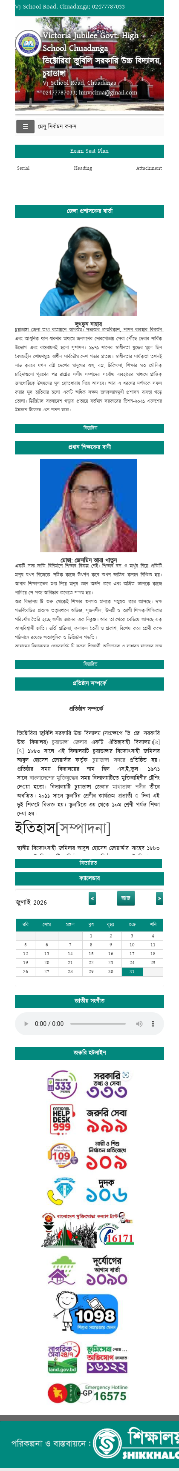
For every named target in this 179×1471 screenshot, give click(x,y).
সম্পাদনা (83, 829)
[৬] (156, 742)
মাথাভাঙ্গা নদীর (129, 787)
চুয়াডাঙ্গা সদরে (108, 760)
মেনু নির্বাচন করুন (57, 127)
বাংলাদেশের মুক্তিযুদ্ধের (54, 778)
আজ (125, 898)
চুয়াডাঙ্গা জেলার (69, 742)
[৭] (20, 751)
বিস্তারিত (91, 428)
